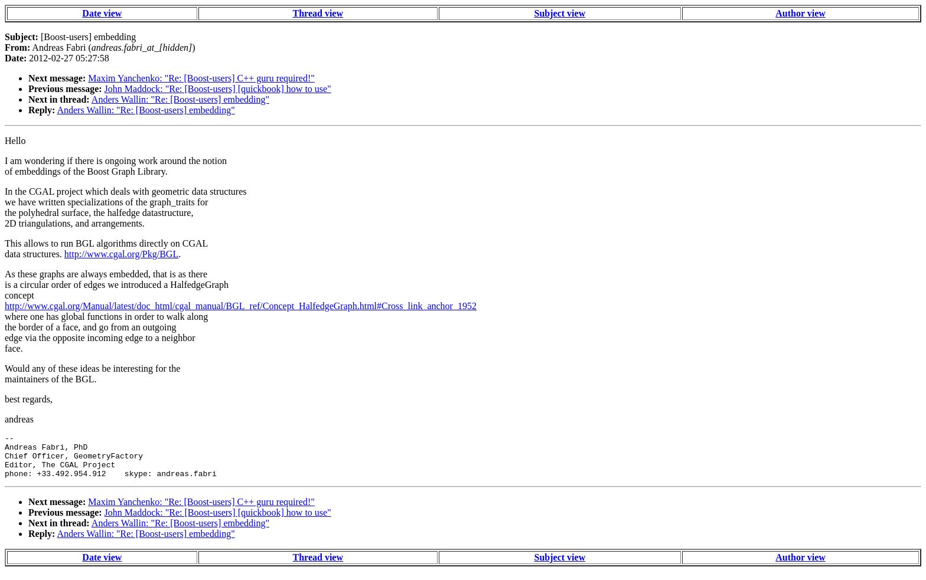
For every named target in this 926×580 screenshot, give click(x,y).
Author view (800, 13)
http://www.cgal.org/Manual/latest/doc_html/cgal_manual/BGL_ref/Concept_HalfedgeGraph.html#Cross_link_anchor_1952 (241, 306)
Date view (102, 13)
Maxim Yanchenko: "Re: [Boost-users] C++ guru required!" (201, 78)
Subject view (560, 13)
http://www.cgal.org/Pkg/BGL (121, 254)
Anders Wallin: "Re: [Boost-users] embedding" (180, 99)
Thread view (318, 13)
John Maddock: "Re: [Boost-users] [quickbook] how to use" (218, 89)
